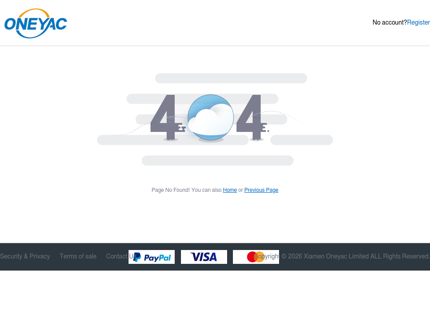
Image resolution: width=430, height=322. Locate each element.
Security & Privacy (25, 257)
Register (418, 23)
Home (230, 190)
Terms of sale (78, 257)
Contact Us (121, 257)
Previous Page (261, 190)
